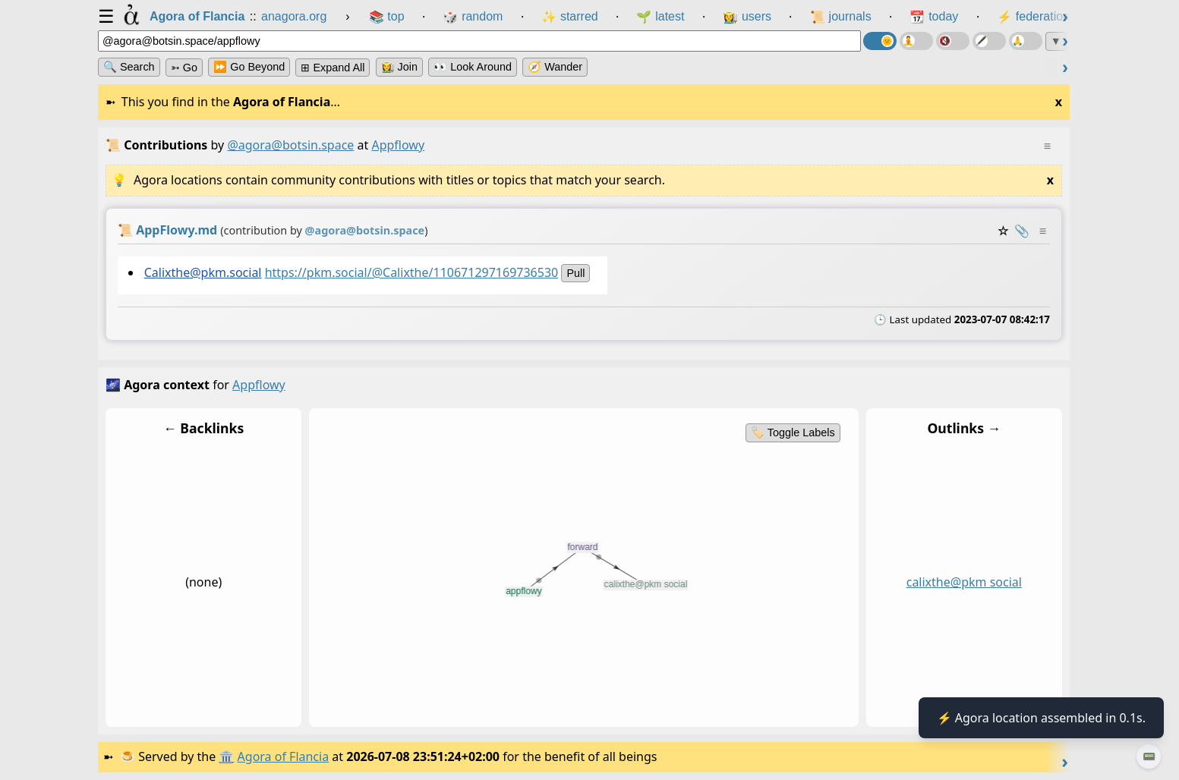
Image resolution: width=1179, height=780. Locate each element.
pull (575, 273)
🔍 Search (129, 67)
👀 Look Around (472, 67)
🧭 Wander (555, 67)
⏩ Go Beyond (249, 67)
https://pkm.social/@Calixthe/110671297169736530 (412, 272)
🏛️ (226, 756)
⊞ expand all (332, 67)
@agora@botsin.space (290, 145)
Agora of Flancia (283, 756)
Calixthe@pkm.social (203, 272)
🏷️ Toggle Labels (793, 432)
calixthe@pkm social (964, 582)
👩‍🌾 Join (399, 67)
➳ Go (184, 67)
